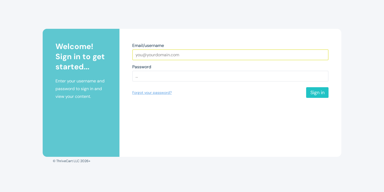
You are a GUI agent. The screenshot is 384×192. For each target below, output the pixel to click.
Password (141, 67)
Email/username (148, 45)
